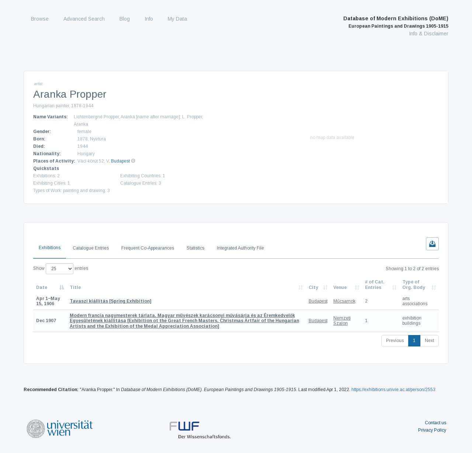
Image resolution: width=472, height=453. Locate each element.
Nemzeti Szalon (342, 321)
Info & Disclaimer (428, 33)
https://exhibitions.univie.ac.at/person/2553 (393, 389)
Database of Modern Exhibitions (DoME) (395, 22)
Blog (124, 19)
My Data (177, 19)
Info (149, 19)
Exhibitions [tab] (49, 247)
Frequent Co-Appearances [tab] (147, 248)
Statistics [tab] (195, 248)
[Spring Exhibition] (110, 301)
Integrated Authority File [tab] (240, 248)
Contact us (435, 422)
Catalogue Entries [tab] (91, 248)
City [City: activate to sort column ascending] (313, 287)
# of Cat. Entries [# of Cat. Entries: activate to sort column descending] (375, 284)
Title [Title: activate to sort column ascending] (75, 287)
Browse (40, 19)
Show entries (60, 268)
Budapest (120, 161)
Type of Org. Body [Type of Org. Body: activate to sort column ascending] (413, 284)
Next (429, 340)
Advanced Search (84, 19)
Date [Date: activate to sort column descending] (41, 287)
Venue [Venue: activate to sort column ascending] (340, 287)
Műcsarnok (344, 301)
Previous (395, 340)
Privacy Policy (432, 430)
